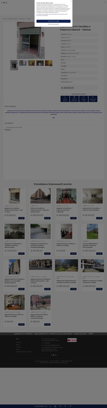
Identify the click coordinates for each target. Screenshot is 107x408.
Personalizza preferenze (53, 24)
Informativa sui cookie (57, 14)
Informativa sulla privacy (42, 15)
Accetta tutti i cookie (53, 21)
